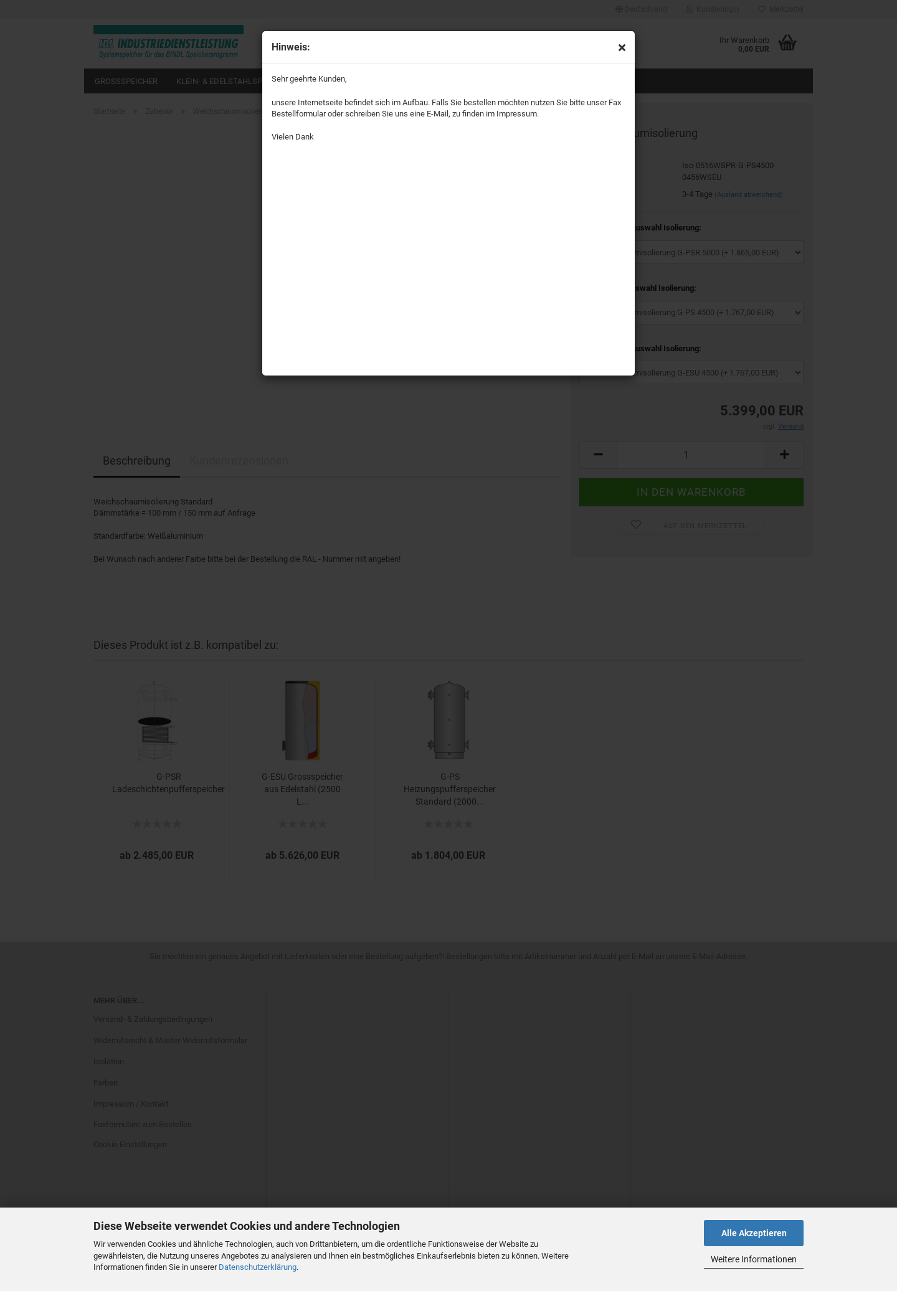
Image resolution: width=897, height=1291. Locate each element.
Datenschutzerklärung (258, 1267)
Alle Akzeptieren (754, 1233)
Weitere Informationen (754, 1259)
